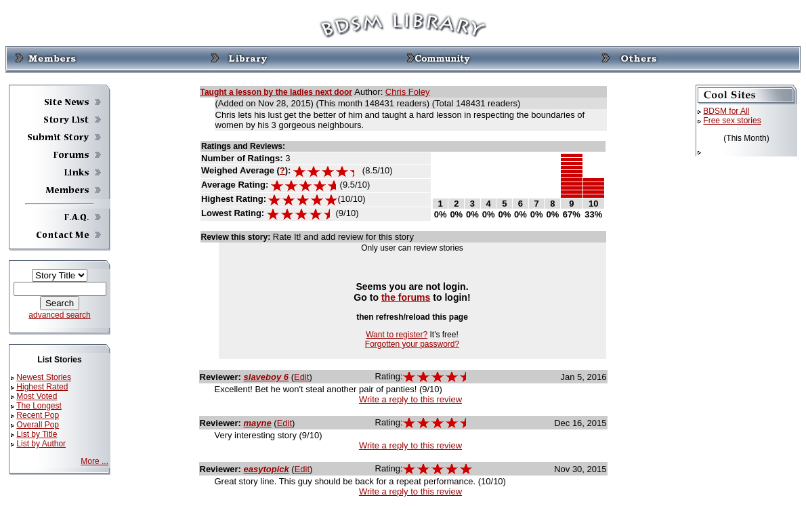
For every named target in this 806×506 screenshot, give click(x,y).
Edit (301, 377)
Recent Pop (37, 415)
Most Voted (36, 396)
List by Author (41, 443)
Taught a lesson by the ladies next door (276, 92)
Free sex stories (732, 120)
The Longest (39, 405)
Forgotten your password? (412, 344)
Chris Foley (407, 92)
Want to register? (396, 334)
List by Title (36, 434)
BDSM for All (726, 111)
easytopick (266, 469)
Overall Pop (37, 424)
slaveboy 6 (266, 377)
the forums (406, 297)
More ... (94, 461)
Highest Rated (42, 387)
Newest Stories (43, 377)
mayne (258, 423)
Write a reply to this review (410, 399)
